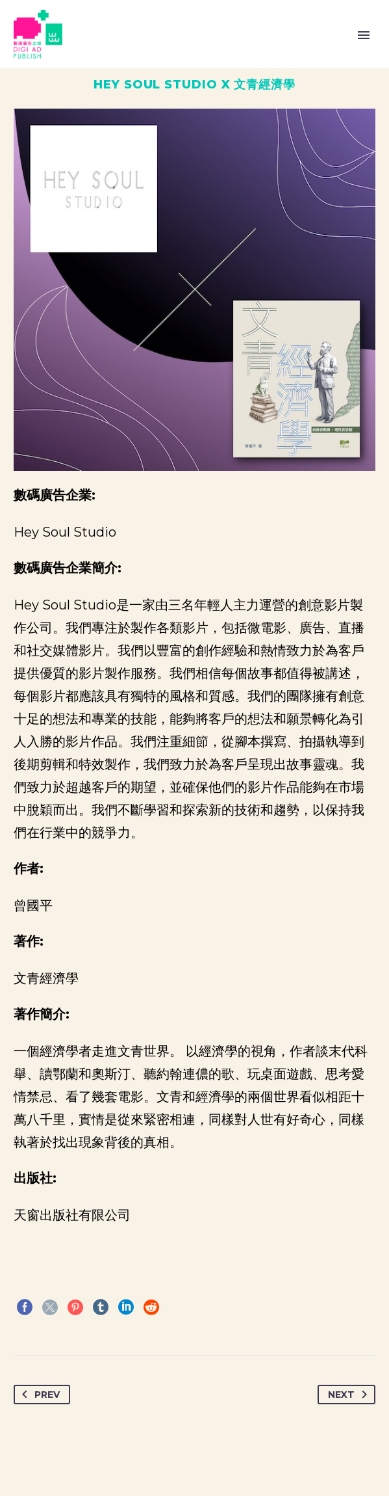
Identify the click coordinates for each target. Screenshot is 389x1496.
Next (350, 1394)
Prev (38, 1394)
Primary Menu (364, 35)
